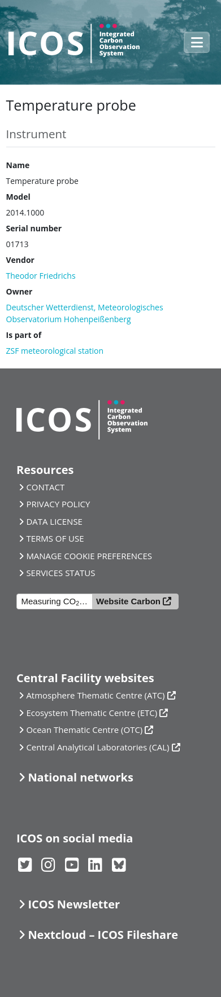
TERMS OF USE (55, 538)
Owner (19, 291)
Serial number (34, 228)
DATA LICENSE (54, 521)
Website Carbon (128, 601)
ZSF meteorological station (55, 350)
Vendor (20, 259)
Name (18, 165)
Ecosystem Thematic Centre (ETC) (91, 712)
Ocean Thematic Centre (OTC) (84, 729)
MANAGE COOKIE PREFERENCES (89, 555)
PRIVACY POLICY (58, 504)
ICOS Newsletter (74, 904)
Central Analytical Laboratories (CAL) (97, 747)
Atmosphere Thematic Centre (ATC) (95, 695)
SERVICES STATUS (60, 572)
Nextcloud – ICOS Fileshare (103, 934)
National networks (80, 777)
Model (18, 196)
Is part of (24, 335)
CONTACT (45, 487)
